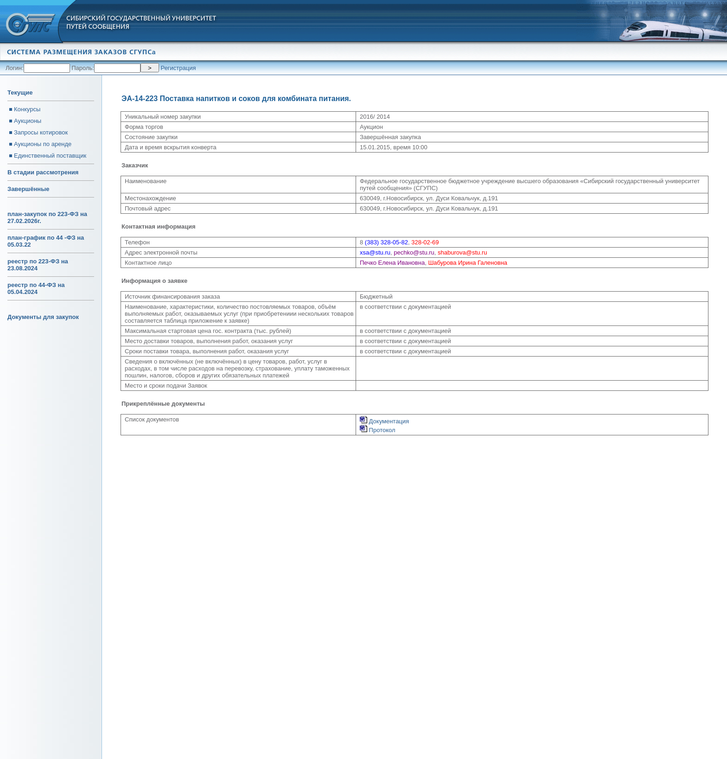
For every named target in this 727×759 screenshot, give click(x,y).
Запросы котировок (41, 132)
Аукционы (27, 120)
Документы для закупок (43, 316)
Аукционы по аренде (42, 143)
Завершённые (28, 188)
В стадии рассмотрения (42, 172)
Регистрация (178, 67)
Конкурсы (27, 109)
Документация (384, 421)
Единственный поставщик (50, 155)
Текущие (19, 92)
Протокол (377, 430)
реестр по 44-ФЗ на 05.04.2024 (36, 288)
